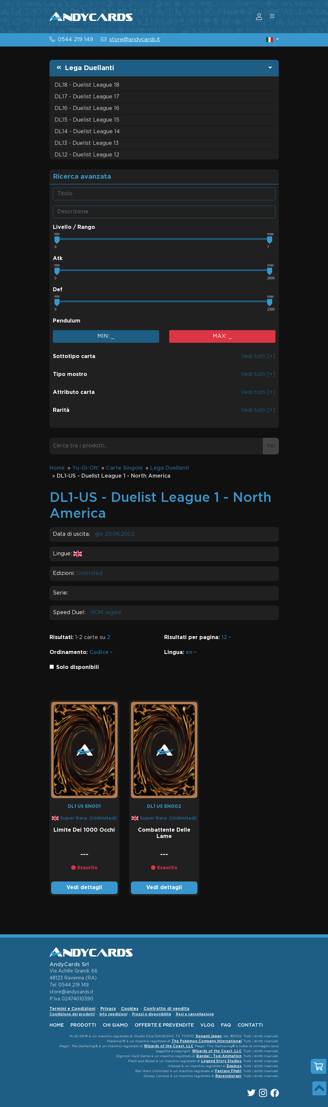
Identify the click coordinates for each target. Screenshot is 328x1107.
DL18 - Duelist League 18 (87, 85)
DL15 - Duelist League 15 (87, 120)
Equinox (234, 1066)
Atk (57, 258)
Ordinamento (68, 652)
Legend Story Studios (221, 1061)
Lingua (173, 652)
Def (57, 289)
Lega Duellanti (89, 68)
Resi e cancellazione (195, 1014)
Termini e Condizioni (72, 1009)
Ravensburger (228, 1076)
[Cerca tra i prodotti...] (156, 446)
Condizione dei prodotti (72, 1014)
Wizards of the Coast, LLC (168, 1046)
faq (226, 1025)
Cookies (130, 1009)
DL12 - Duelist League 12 (87, 154)
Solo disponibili (77, 667)
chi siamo (115, 1025)
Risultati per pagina (191, 637)
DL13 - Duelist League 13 (87, 143)
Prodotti (83, 1025)
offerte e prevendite (164, 1025)
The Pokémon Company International (206, 1041)
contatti (250, 1025)
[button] (272, 39)
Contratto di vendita (166, 1009)
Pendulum (66, 321)
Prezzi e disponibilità (151, 1014)
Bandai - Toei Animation (219, 1056)
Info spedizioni (113, 1014)
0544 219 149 (75, 39)
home (57, 1025)
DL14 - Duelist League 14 (87, 131)
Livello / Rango (74, 227)
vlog (207, 1025)
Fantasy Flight (228, 1071)
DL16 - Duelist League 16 (87, 108)
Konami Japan (209, 1036)
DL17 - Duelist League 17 (87, 96)
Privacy (108, 1009)
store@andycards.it (134, 39)
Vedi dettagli (84, 887)
